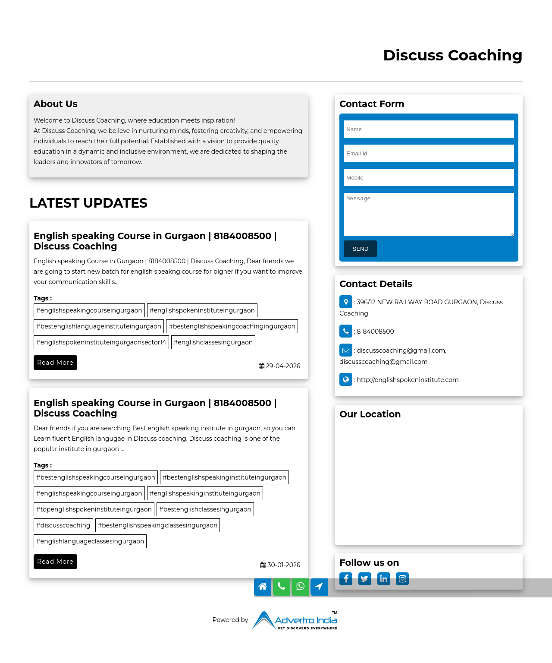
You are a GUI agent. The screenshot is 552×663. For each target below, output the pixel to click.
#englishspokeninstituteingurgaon (202, 310)
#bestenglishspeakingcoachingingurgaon (232, 326)
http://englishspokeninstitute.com (408, 380)
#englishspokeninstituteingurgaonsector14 (101, 342)
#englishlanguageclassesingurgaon (90, 541)
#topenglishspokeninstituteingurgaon (94, 509)
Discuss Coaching (453, 55)
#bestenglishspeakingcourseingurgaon (95, 477)
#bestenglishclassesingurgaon (205, 509)
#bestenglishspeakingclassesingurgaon (158, 525)
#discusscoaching (63, 525)
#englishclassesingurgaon (213, 342)
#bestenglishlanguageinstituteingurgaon (98, 326)
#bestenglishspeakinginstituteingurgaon (224, 477)
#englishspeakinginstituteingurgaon (205, 493)
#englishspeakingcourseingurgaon (89, 310)
